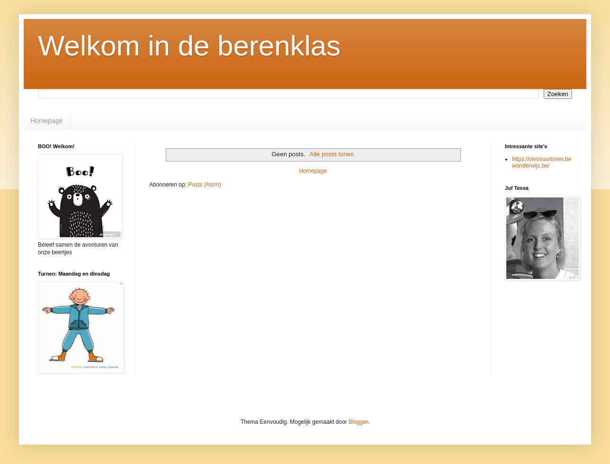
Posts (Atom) (204, 184)
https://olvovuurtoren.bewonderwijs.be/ (541, 162)
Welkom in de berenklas (189, 46)
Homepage (46, 121)
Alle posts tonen (332, 154)
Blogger (358, 422)
